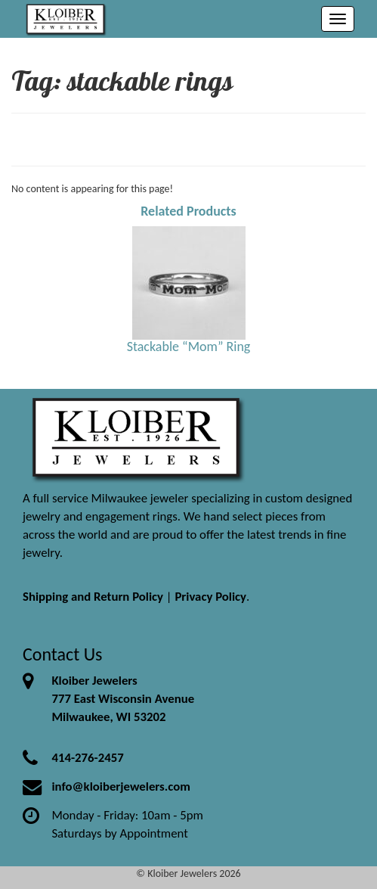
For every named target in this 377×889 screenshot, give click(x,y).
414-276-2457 (87, 758)
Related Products (188, 211)
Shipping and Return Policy (93, 597)
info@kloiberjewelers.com (120, 786)
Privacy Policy (210, 597)
